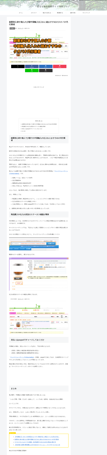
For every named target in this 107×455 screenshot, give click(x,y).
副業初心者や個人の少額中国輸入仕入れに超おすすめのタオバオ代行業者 (37, 436)
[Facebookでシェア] (24, 66)
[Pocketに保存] (44, 66)
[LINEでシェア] (54, 66)
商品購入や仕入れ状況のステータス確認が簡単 (33, 122)
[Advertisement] (39, 76)
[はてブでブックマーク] (34, 66)
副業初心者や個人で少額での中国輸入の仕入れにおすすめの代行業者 (39, 120)
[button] (64, 66)
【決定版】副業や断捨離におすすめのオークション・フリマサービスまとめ (37, 441)
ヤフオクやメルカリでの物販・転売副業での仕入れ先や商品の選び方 (35, 438)
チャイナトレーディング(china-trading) (22, 353)
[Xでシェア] (14, 66)
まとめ (23, 127)
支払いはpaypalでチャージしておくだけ (31, 125)
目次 (36, 117)
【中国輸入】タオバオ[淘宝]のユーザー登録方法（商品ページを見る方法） (37, 433)
